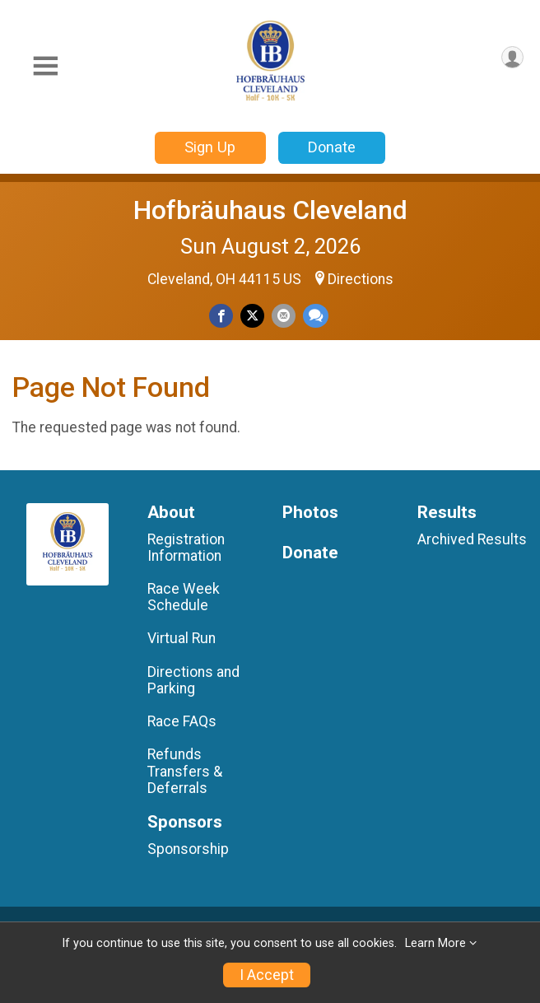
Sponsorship (188, 849)
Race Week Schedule (183, 597)
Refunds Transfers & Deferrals (184, 770)
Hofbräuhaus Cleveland (270, 210)
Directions (360, 279)
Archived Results (472, 539)
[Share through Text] (315, 316)
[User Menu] (512, 57)
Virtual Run (181, 638)
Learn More (435, 943)
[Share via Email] (284, 316)
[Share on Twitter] (252, 316)
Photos (310, 512)
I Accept (267, 975)
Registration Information (186, 547)
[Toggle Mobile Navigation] (45, 66)
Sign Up (209, 147)
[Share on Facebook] (221, 316)
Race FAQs (181, 721)
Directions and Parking (193, 680)
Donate (332, 147)
